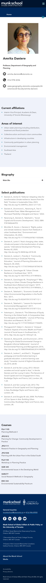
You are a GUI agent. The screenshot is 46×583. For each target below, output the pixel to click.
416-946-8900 (32, 512)
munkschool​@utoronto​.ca (13, 512)
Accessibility (7, 569)
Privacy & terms (8, 571)
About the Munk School (12, 556)
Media (5, 559)
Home (9, 14)
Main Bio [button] (23, 180)
